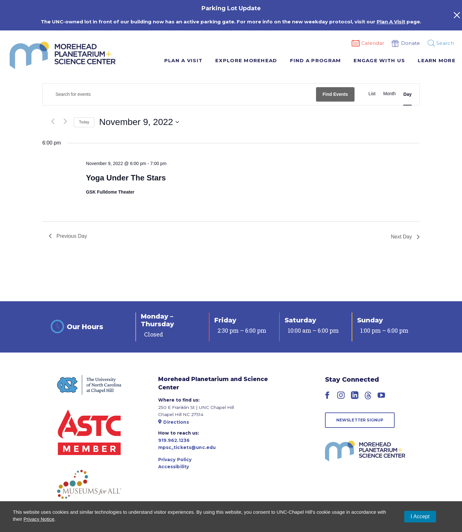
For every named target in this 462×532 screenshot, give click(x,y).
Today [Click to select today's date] (84, 122)
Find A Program (315, 60)
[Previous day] (52, 121)
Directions (173, 422)
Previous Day (68, 236)
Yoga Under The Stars (126, 177)
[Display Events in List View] (372, 94)
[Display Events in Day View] (407, 94)
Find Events (335, 94)
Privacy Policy (175, 459)
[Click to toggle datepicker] (139, 122)
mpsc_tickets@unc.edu (187, 447)
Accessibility (173, 466)
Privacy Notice (38, 519)
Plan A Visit (183, 60)
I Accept (420, 516)
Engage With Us (379, 60)
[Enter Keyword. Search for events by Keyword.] (179, 94)
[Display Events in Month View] (389, 94)
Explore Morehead (246, 60)
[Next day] (65, 121)
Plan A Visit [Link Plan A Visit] (391, 22)
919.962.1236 (174, 440)
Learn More (437, 60)
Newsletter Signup (360, 420)
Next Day (405, 236)
